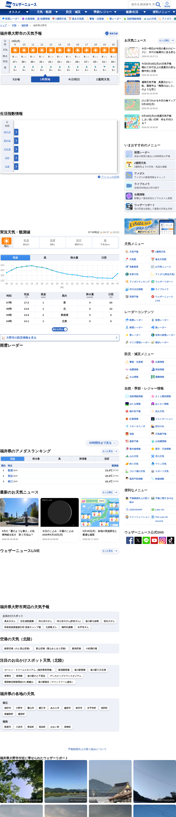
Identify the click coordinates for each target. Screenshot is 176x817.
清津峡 (19, 676)
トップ (3, 25)
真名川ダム (9, 621)
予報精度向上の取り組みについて (87, 749)
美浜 (10, 476)
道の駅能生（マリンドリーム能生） (56, 682)
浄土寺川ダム (45, 621)
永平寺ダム (83, 627)
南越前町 (8, 714)
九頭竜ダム (51, 627)
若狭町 (67, 727)
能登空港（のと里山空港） (17, 648)
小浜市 (19, 727)
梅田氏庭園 (67, 627)
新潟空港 (76, 648)
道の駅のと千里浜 (36, 676)
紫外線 (7, 141)
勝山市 (30, 708)
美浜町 (30, 727)
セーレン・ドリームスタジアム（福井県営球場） (28, 670)
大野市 (19, 708)
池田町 (104, 708)
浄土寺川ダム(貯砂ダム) (69, 621)
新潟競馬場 (63, 670)
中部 (14, 25)
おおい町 (54, 727)
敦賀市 (7, 727)
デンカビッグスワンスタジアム (65, 676)
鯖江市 (42, 708)
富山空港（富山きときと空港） (51, 648)
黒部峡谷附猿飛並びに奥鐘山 (18, 682)
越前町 (21, 714)
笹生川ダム (109, 621)
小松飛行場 (91, 648)
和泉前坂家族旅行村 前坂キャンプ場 (22, 627)
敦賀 (10, 470)
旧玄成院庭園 (27, 621)
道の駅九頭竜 (92, 621)
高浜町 (42, 727)
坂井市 (79, 708)
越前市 (67, 708)
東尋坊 (7, 676)
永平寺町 (91, 708)
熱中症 (7, 132)
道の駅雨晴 (79, 670)
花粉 (7, 158)
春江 (10, 481)
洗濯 (7, 166)
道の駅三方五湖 (98, 670)
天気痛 (7, 149)
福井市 (7, 708)
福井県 (24, 25)
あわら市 (54, 708)
